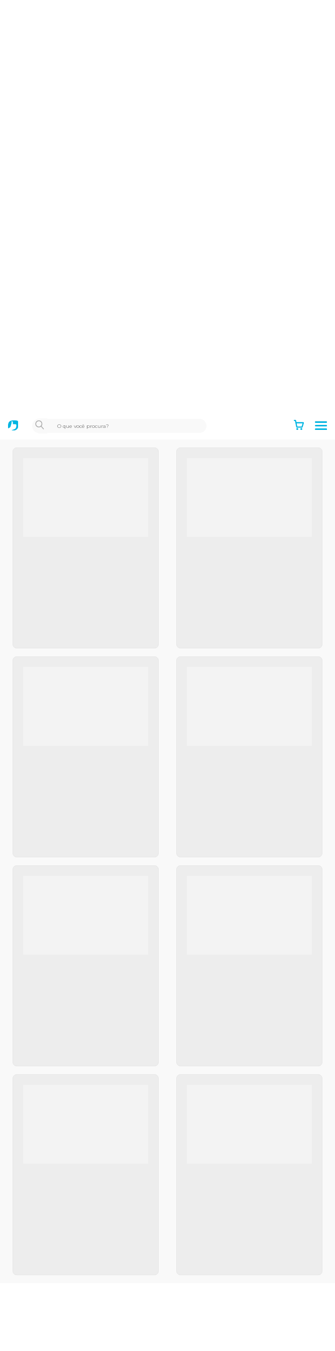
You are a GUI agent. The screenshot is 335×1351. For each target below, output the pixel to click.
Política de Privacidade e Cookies (75, 1008)
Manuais (31, 1320)
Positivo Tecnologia (50, 1061)
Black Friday (37, 1130)
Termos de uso (42, 973)
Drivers (28, 1303)
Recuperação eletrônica (58, 1338)
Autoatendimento (48, 1217)
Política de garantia (50, 991)
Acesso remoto (43, 1269)
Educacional (37, 1112)
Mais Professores (46, 1147)
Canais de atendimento (57, 1252)
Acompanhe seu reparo (58, 1234)
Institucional (38, 956)
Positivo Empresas (49, 1078)
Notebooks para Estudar (59, 1164)
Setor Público (40, 1095)
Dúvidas (30, 1286)
